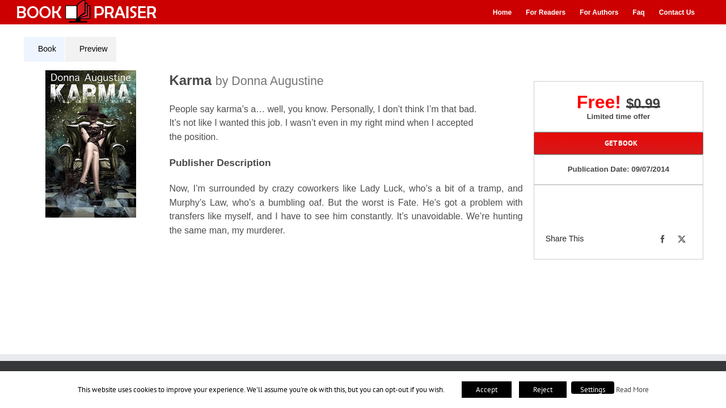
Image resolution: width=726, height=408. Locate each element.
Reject (542, 389)
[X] (681, 239)
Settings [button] (592, 389)
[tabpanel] (277, 160)
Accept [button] (486, 389)
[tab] (44, 49)
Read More (632, 389)
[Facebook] (662, 239)
